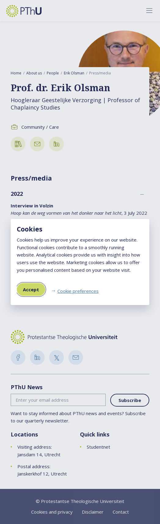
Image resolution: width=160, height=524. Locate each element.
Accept (31, 289)
